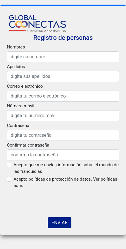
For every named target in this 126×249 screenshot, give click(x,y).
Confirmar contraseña (28, 145)
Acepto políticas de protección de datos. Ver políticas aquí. (65, 182)
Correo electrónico (25, 86)
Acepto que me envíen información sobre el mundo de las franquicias (66, 168)
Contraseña (18, 125)
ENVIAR (59, 222)
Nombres (16, 47)
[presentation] (51, 201)
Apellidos (16, 66)
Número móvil (20, 105)
